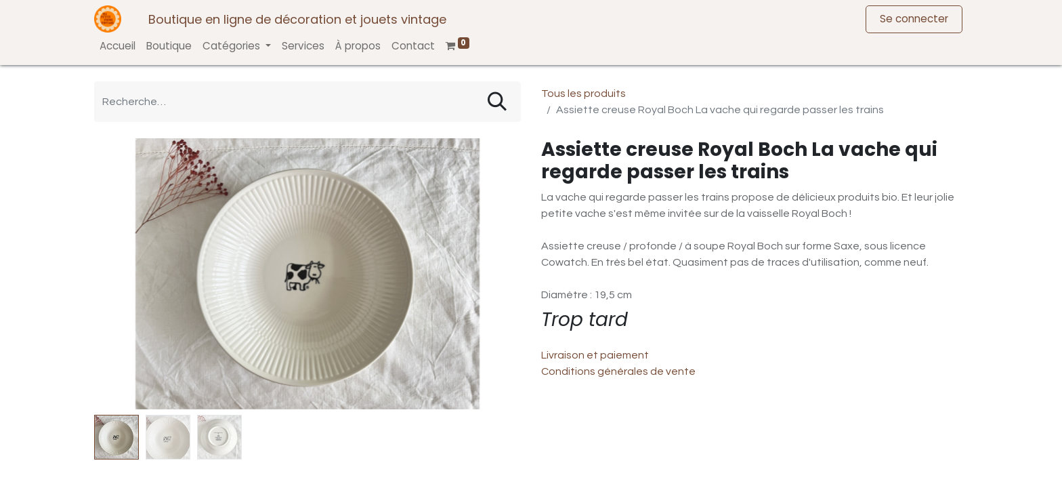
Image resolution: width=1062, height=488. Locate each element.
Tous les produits (583, 93)
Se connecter (914, 19)
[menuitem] (117, 46)
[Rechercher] (497, 101)
